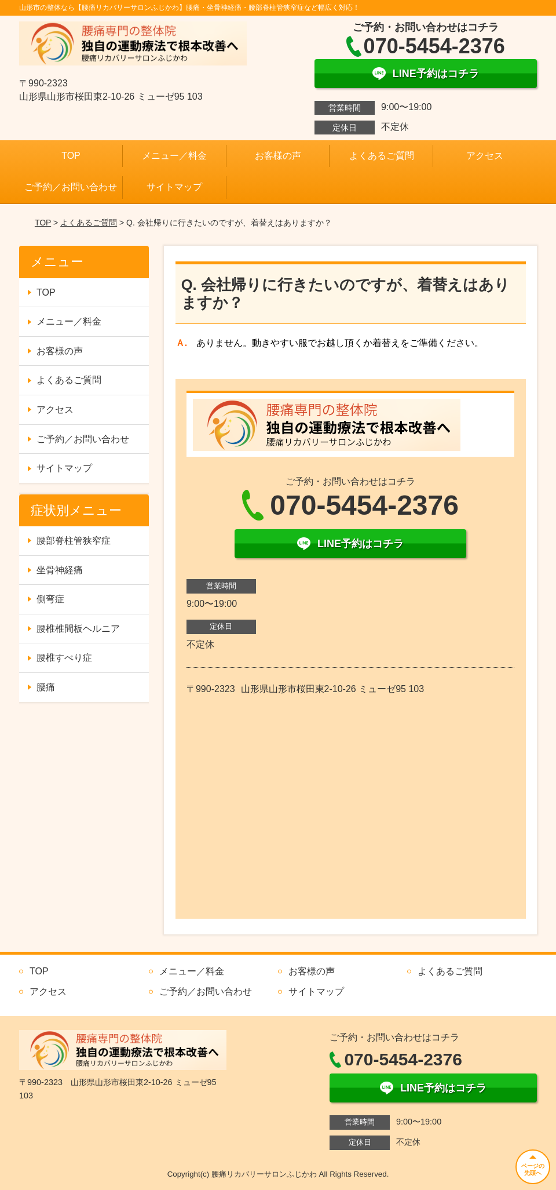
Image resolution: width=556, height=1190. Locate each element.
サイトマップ (174, 187)
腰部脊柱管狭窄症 (73, 540)
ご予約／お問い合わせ (70, 187)
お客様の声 (278, 156)
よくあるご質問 (381, 156)
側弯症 (50, 599)
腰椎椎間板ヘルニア (78, 629)
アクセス (484, 156)
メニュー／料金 (174, 156)
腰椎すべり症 (64, 658)
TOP (71, 156)
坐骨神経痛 (59, 570)
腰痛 (45, 687)
